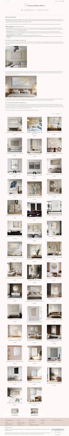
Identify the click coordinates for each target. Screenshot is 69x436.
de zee (15, 106)
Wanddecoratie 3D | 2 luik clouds (54, 257)
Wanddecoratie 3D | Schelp (34, 403)
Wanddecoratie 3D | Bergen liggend (54, 319)
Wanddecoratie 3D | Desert (34, 280)
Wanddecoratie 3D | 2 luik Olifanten (14, 153)
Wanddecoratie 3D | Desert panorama (15, 132)
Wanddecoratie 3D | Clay (54, 236)
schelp (39, 29)
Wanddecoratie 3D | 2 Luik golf (34, 218)
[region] (27, 431)
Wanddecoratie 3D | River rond (54, 215)
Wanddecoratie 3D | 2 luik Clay (34, 238)
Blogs (35, 10)
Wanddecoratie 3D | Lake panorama (14, 257)
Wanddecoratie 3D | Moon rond (14, 298)
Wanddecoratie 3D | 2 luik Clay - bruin (15, 215)
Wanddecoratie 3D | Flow (15, 319)
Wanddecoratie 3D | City (14, 174)
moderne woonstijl (11, 30)
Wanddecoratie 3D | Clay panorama (54, 174)
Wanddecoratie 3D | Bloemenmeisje (14, 361)
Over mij (46, 10)
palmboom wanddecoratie (30, 29)
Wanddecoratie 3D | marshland (34, 197)
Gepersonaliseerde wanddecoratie (34, 322)
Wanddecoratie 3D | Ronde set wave (54, 153)
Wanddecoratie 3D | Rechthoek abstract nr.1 (54, 341)
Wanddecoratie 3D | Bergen (34, 382)
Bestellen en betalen (20, 422)
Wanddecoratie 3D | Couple (34, 154)
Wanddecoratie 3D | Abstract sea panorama (34, 133)
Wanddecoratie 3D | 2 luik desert (34, 259)
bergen (47, 105)
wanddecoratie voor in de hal (31, 43)
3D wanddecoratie (14, 36)
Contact (42, 423)
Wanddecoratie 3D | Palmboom (54, 383)
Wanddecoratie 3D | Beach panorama (34, 301)
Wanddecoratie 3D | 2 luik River (54, 132)
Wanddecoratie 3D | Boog (15, 340)
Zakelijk (40, 10)
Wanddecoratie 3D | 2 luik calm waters (34, 176)
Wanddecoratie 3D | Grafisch (14, 382)
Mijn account (58, 1)
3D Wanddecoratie (29, 10)
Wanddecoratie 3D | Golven (34, 361)
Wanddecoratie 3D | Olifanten (54, 362)
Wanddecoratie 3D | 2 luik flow (34, 340)
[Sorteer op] (59, 114)
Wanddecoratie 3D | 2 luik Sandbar (15, 236)
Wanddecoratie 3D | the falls (14, 194)
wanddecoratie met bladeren (56, 29)
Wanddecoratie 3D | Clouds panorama (15, 278)
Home (22, 10)
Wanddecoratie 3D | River (54, 298)
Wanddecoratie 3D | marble (54, 194)
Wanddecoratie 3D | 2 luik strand (14, 402)
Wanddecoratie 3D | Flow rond (54, 278)
